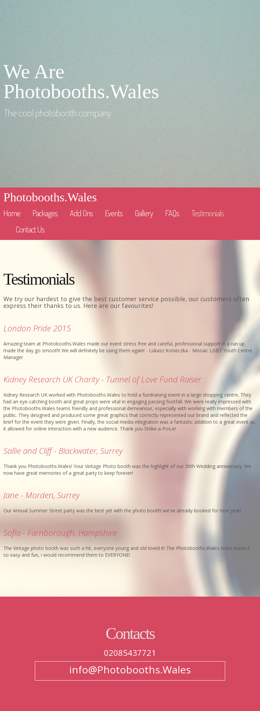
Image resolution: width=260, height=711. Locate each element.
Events (114, 213)
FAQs (172, 213)
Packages (45, 213)
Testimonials (207, 213)
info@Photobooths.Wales (130, 669)
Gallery (144, 213)
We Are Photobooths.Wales (81, 82)
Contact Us (30, 229)
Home (11, 213)
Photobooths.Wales (50, 197)
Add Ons (81, 213)
